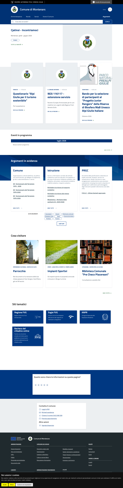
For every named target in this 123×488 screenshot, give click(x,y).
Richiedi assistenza (48, 412)
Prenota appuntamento (49, 418)
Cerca (107, 22)
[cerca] (110, 9)
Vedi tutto (108, 150)
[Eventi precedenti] (12, 140)
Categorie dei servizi (43, 444)
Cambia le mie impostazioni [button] (24, 485)
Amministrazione (16, 444)
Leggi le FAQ (46, 409)
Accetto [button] (5, 485)
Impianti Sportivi (57, 271)
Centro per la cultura (96, 267)
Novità (90, 444)
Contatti (13, 470)
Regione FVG (20, 312)
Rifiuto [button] (12, 485)
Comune (18, 170)
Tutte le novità (17, 44)
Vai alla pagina (19, 110)
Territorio (85, 89)
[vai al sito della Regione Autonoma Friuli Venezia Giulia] (28, 2)
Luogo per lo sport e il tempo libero (63, 267)
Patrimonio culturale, (20, 267)
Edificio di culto (31, 267)
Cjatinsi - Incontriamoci (24, 30)
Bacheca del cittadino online (21, 330)
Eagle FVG (53, 312)
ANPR (84, 312)
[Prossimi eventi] (110, 140)
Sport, (50, 267)
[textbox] (61, 385)
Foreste (15, 89)
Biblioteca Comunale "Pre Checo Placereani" (95, 272)
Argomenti (106, 16)
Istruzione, (85, 267)
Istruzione (53, 170)
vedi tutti (61, 224)
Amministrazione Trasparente (46, 470)
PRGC (85, 170)
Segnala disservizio (48, 425)
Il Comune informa (53, 89)
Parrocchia (19, 271)
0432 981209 (52, 415)
